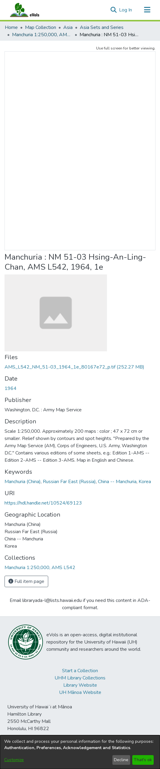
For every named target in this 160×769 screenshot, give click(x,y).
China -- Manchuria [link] (117, 481)
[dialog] (80, 752)
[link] (74, 367)
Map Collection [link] (40, 27)
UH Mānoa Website (80, 692)
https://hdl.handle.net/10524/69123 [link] (43, 503)
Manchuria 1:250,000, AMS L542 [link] (42, 34)
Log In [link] (126, 10)
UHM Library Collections (80, 678)
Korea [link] (145, 481)
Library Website (80, 685)
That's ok (143, 760)
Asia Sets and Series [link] (102, 27)
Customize (14, 760)
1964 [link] (11, 388)
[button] (113, 10)
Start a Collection (80, 670)
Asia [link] (68, 27)
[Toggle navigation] (147, 10)
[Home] (30, 9)
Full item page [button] (26, 581)
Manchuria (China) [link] (23, 481)
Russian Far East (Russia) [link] (69, 481)
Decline (121, 760)
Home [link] (11, 27)
